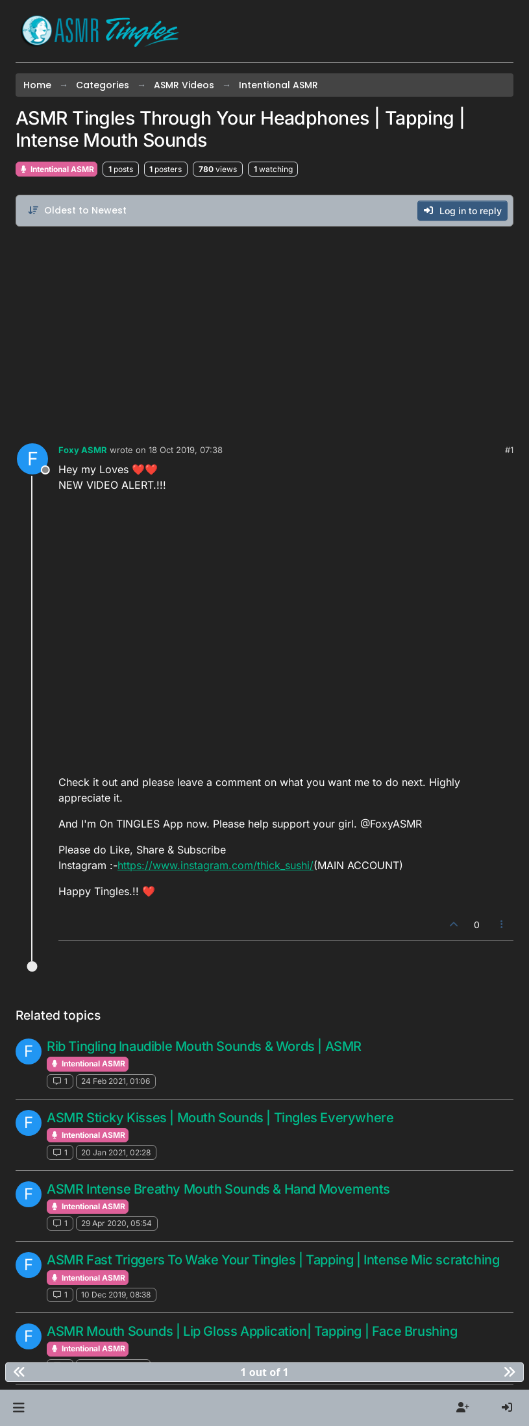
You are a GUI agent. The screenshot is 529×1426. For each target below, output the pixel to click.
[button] (18, 1408)
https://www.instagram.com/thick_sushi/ (215, 865)
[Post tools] (502, 925)
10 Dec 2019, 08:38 (116, 1294)
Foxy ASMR (82, 450)
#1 (509, 450)
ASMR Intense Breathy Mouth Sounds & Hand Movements (218, 1189)
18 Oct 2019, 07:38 (186, 450)
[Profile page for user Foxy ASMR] (32, 458)
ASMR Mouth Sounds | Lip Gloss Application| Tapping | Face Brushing (252, 1331)
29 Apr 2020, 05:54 (116, 1223)
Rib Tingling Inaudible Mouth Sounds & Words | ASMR (204, 1046)
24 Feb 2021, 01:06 (115, 1081)
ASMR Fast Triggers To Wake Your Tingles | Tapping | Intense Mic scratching (273, 1260)
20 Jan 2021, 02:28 (116, 1152)
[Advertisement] (264, 332)
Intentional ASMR (56, 169)
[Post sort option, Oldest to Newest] (76, 211)
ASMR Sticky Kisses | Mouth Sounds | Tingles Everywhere (220, 1117)
